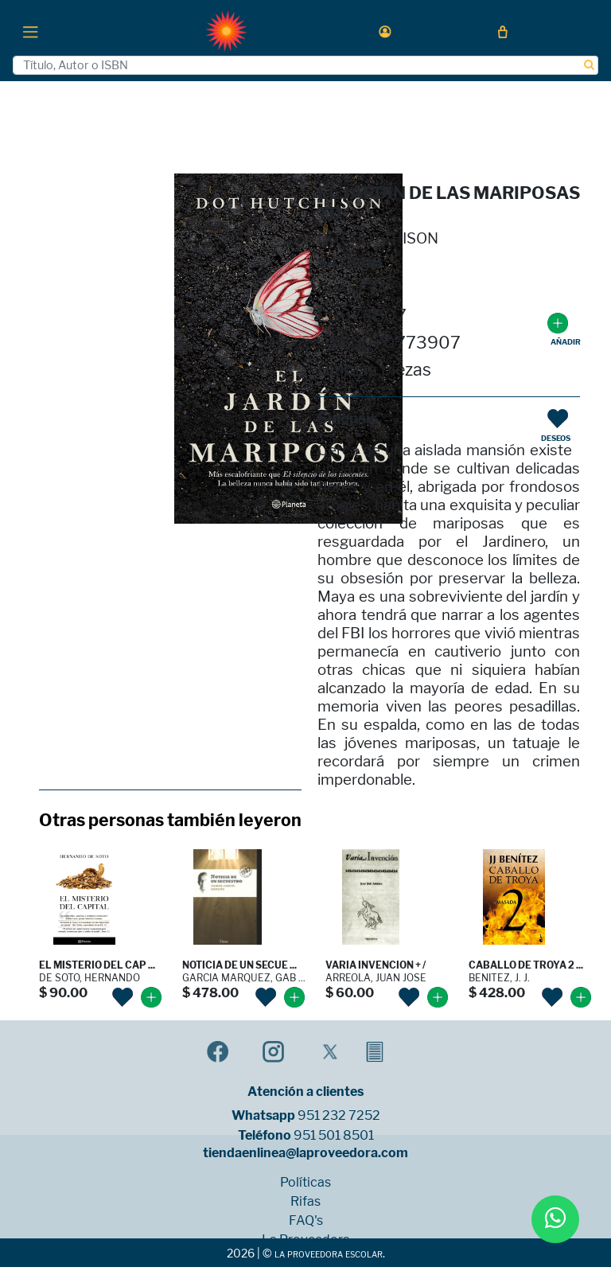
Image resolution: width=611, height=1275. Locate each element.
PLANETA (352, 289)
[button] (385, 31)
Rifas (305, 1202)
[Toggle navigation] (30, 31)
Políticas (305, 1183)
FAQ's (306, 1221)
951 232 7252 (339, 1116)
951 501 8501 (334, 1136)
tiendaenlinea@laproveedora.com (305, 1153)
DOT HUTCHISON (377, 238)
